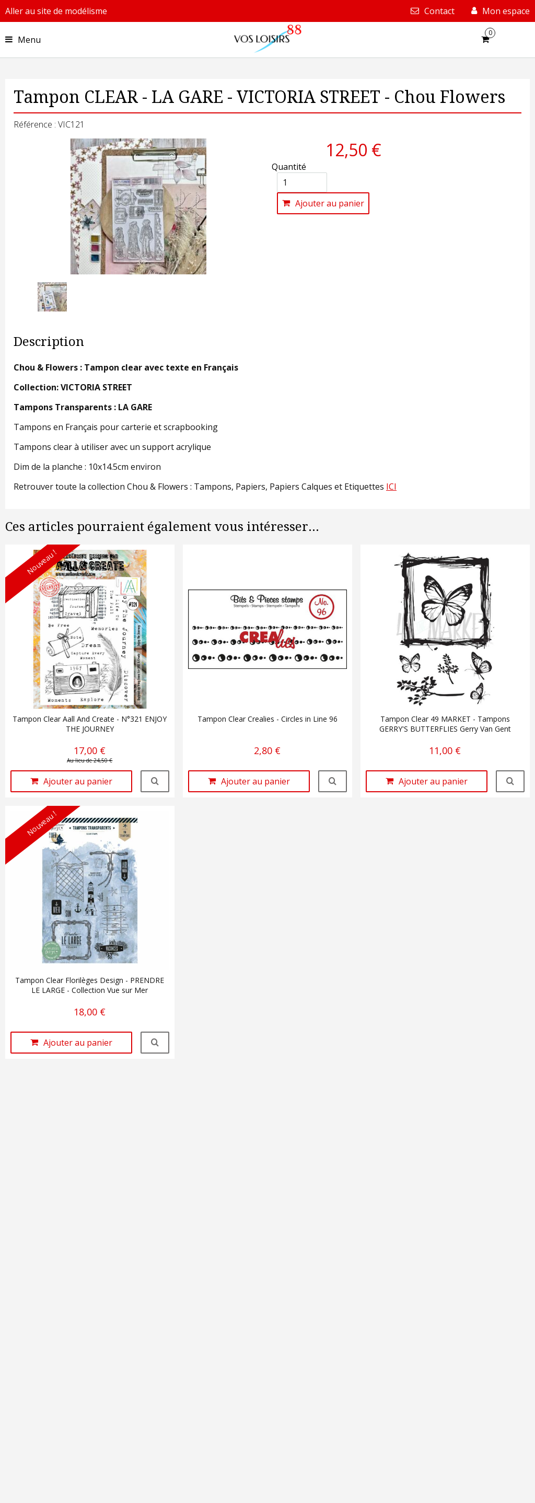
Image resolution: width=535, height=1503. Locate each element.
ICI (391, 486)
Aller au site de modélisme (56, 11)
